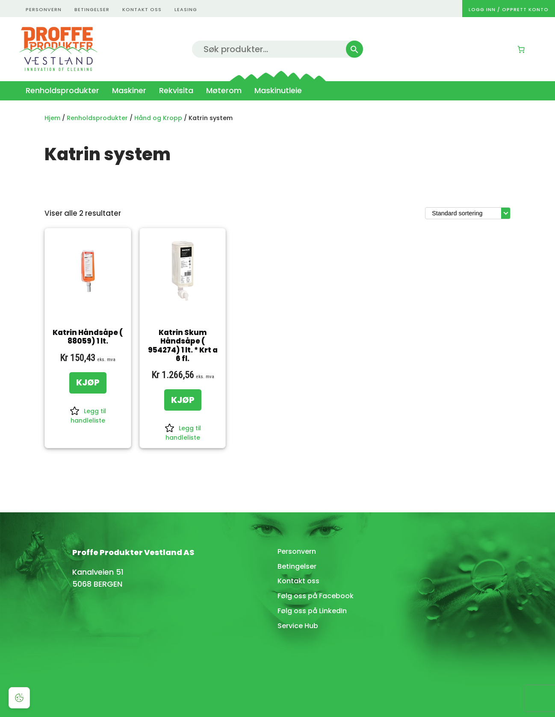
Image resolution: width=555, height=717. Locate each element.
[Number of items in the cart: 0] (521, 50)
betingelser (91, 9)
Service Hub (298, 626)
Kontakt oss (298, 581)
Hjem (52, 118)
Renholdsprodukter (62, 90)
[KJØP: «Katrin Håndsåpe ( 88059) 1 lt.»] (87, 383)
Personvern (297, 551)
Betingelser (297, 566)
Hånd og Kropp (158, 118)
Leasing (185, 9)
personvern (44, 9)
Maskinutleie (278, 90)
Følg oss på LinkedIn (312, 611)
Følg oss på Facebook (316, 596)
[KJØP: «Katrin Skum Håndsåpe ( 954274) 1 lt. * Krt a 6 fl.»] (182, 400)
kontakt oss (142, 9)
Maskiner (129, 90)
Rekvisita (176, 90)
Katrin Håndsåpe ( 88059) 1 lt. (88, 336)
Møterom (224, 90)
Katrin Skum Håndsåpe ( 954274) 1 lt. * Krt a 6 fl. (183, 345)
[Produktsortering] (468, 213)
